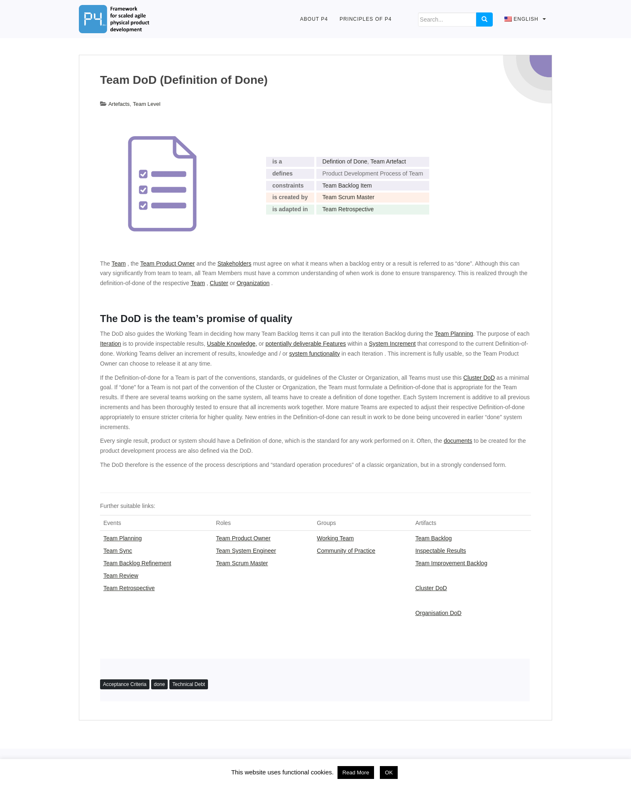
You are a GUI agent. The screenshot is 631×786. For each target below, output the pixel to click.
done (159, 684)
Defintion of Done (345, 161)
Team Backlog (433, 538)
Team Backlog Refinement (137, 563)
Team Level (146, 104)
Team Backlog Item (347, 185)
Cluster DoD (431, 588)
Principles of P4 (365, 19)
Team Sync (117, 550)
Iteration (110, 343)
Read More (355, 772)
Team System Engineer (246, 550)
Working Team (335, 538)
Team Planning (454, 333)
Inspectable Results (440, 550)
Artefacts (119, 104)
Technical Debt (188, 684)
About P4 (314, 19)
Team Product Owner (243, 538)
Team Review (120, 575)
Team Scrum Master (348, 197)
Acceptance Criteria (125, 684)
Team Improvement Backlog (451, 563)
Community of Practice (346, 550)
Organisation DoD (438, 613)
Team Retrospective (348, 209)
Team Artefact (388, 161)
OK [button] (389, 772)
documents (458, 440)
